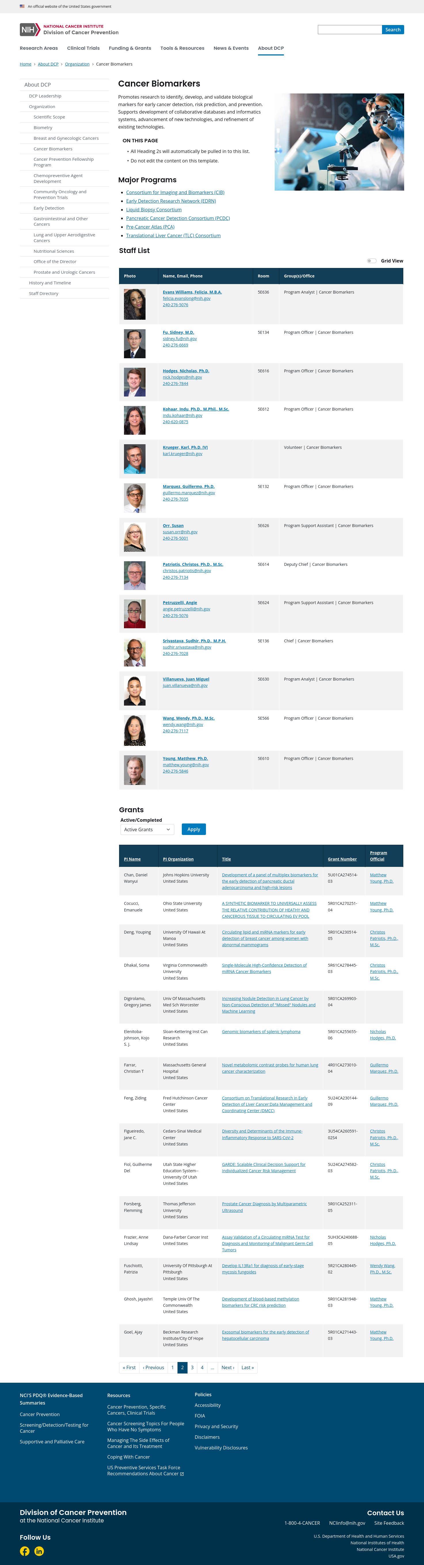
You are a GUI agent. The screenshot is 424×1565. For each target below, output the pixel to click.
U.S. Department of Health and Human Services (359, 1536)
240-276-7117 (175, 730)
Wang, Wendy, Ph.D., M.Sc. (189, 718)
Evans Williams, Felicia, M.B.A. (192, 292)
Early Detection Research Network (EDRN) (171, 201)
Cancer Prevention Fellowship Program (64, 162)
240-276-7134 (175, 577)
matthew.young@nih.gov (186, 764)
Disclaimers (207, 1437)
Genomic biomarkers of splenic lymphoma (261, 1031)
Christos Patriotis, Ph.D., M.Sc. (384, 938)
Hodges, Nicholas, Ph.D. (186, 370)
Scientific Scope (49, 117)
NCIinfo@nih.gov (347, 1523)
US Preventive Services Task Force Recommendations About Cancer (143, 1470)
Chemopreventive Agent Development (58, 178)
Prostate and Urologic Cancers (64, 272)
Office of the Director (55, 261)
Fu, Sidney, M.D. (178, 332)
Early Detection (49, 208)
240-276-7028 (175, 653)
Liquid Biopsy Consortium (154, 209)
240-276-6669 (175, 345)
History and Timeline (50, 283)
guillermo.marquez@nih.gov (189, 492)
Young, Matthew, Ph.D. (185, 758)
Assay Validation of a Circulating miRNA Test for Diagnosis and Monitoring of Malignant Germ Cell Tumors (267, 1243)
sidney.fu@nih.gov (180, 338)
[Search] (393, 29)
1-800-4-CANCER (302, 1523)
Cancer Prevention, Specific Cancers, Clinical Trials (136, 1410)
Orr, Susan (173, 525)
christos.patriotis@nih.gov (187, 570)
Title (226, 859)
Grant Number (342, 859)
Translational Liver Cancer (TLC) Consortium (173, 235)
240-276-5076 (175, 304)
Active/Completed (141, 820)
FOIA (200, 1416)
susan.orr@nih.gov (180, 532)
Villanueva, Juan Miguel (186, 679)
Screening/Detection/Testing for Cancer (54, 1428)
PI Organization (178, 859)
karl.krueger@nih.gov (182, 453)
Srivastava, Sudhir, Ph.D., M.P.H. (194, 640)
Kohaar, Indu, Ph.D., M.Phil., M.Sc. (196, 409)
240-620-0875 (175, 421)
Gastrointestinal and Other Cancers (61, 221)
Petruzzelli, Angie (180, 602)
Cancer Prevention (40, 1414)
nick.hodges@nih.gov (182, 377)
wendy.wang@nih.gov (183, 724)
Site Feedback (389, 1523)
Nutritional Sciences (54, 251)
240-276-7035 (175, 499)
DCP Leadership (45, 96)
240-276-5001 (175, 538)
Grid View (392, 261)
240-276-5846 (175, 771)
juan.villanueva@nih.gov (185, 685)
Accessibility (208, 1405)
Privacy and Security (216, 1426)
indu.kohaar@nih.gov (182, 415)
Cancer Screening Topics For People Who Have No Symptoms (145, 1426)
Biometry (43, 127)
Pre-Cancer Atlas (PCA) (150, 227)
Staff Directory (43, 293)
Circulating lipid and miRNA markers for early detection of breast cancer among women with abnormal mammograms (265, 938)
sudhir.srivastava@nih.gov (187, 647)
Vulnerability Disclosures (221, 1448)
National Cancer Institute (380, 1549)
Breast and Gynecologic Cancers (66, 138)
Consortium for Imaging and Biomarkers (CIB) (175, 192)
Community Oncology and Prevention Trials (60, 194)
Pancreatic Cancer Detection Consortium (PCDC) (178, 218)
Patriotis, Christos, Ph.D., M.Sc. (193, 564)
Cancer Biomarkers (53, 149)
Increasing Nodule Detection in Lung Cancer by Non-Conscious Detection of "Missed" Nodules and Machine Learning (269, 1005)
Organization (42, 106)
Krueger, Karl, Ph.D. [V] (185, 447)
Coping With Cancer (128, 1457)
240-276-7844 (175, 383)
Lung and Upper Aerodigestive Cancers (64, 237)
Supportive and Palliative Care (52, 1441)
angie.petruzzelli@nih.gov (186, 609)
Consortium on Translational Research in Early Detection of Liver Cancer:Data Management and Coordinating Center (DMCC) (267, 1104)
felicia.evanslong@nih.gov (186, 298)
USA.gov (396, 1556)
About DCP (37, 84)
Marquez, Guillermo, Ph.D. (189, 486)
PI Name (135, 859)
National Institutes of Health (377, 1542)
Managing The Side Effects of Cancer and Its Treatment (138, 1443)
